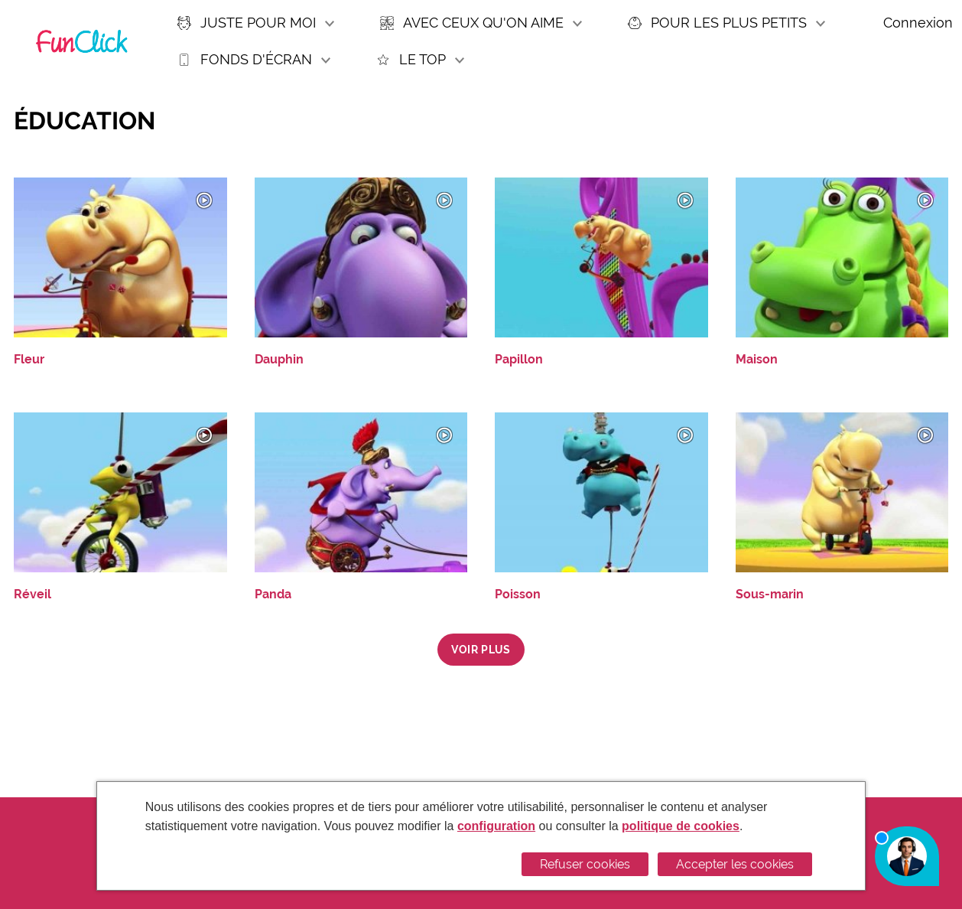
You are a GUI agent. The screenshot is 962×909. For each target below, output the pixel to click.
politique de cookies (680, 825)
